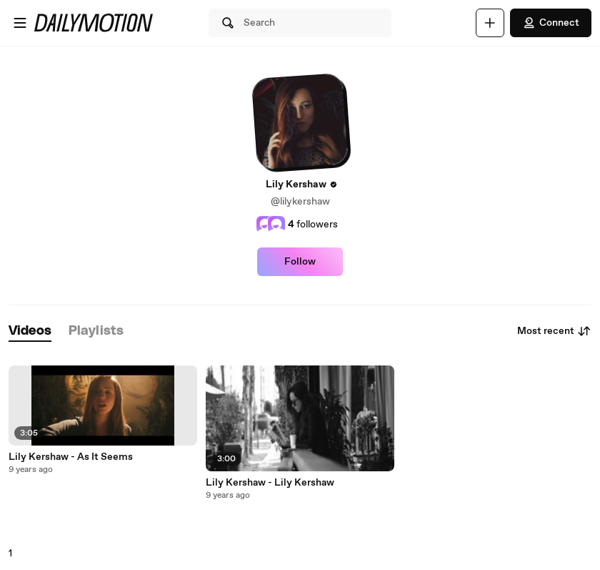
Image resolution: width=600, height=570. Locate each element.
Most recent (554, 331)
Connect (550, 23)
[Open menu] (20, 23)
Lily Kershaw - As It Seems (71, 457)
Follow (300, 261)
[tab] (30, 331)
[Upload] (490, 23)
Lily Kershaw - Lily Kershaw (270, 482)
